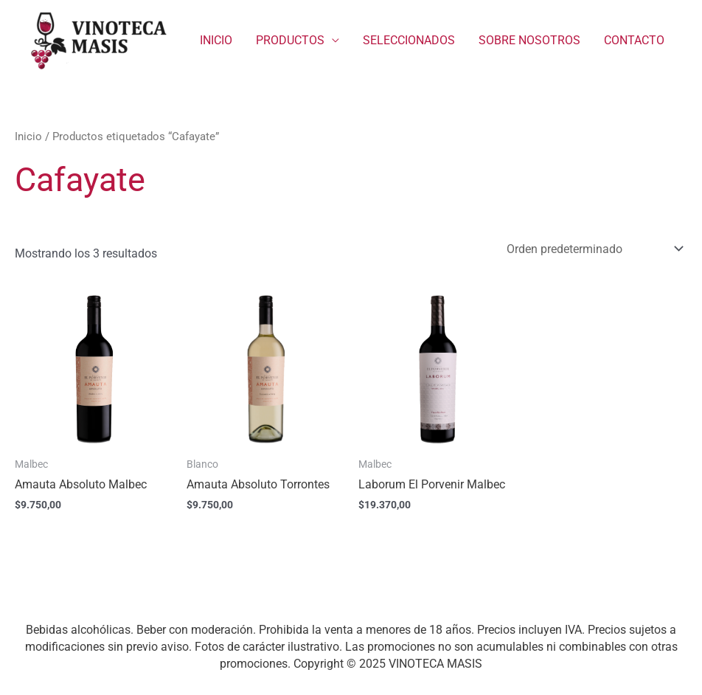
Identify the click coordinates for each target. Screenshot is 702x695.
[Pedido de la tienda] (592, 249)
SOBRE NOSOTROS (529, 40)
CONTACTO (634, 40)
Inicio (28, 136)
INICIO (216, 40)
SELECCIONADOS (409, 40)
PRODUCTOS (290, 40)
